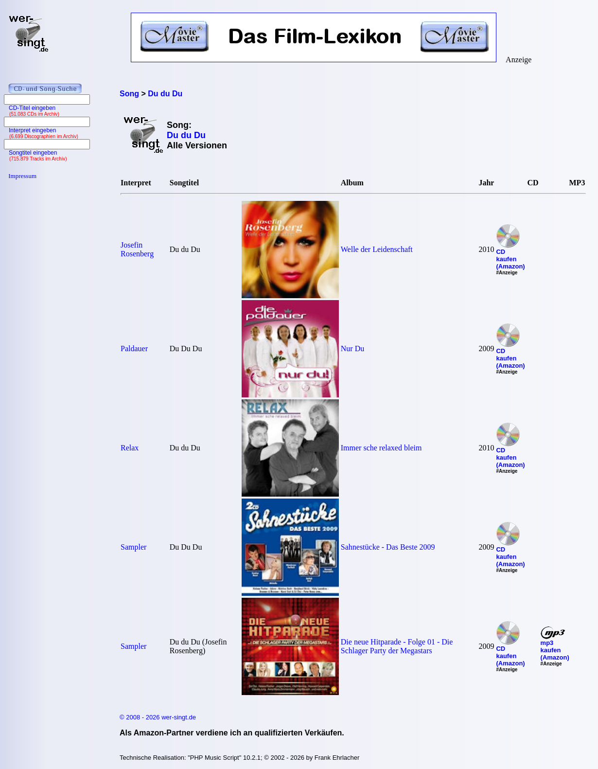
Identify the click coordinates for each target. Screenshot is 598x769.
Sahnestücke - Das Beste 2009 (388, 547)
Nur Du (352, 348)
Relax (130, 448)
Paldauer (134, 348)
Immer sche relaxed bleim (381, 448)
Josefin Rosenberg (137, 249)
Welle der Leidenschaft (377, 249)
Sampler (133, 547)
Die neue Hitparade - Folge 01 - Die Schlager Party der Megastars (397, 646)
